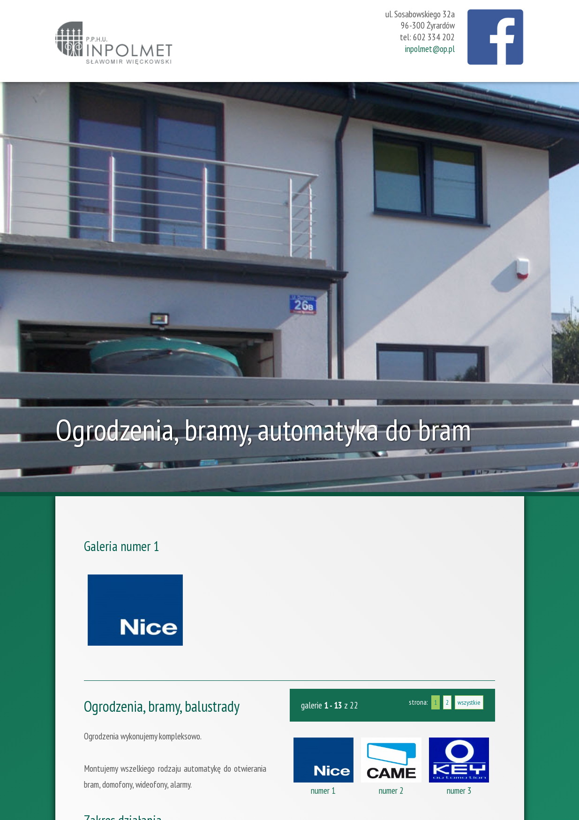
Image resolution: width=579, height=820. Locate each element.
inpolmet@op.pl (430, 48)
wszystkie (469, 702)
